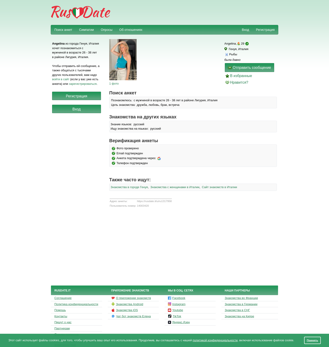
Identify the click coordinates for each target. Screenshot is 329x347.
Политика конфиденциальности (76, 304)
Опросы (106, 30)
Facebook (176, 298)
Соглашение (63, 298)
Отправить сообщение (249, 67)
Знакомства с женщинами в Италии (174, 187)
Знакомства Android (127, 304)
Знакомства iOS (124, 310)
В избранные (241, 76)
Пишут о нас (63, 322)
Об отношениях (130, 30)
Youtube (175, 310)
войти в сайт (60, 79)
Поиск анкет (63, 30)
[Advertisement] (194, 13)
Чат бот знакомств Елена (131, 316)
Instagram (177, 304)
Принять (312, 340)
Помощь (60, 310)
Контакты (60, 316)
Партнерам (62, 328)
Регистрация (265, 30)
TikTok (174, 316)
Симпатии (86, 30)
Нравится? (239, 82)
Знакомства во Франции (241, 298)
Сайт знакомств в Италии (219, 187)
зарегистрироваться (83, 83)
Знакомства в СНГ (237, 310)
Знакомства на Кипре (239, 316)
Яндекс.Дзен (179, 322)
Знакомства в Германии (241, 304)
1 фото (114, 83)
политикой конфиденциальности (215, 340)
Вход (245, 30)
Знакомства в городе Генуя (129, 187)
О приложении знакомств (131, 298)
